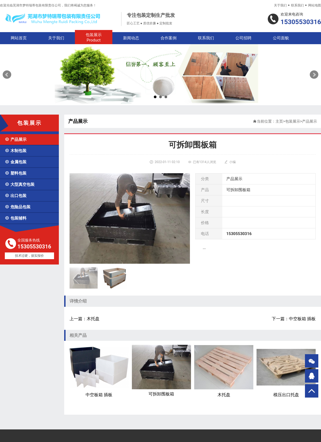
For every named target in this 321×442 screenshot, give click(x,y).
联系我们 (297, 5)
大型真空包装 (20, 184)
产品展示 (15, 139)
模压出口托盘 (286, 371)
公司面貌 (281, 38)
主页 (279, 121)
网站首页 (19, 38)
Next (314, 74)
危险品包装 (17, 207)
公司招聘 (243, 38)
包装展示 (93, 37)
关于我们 (280, 5)
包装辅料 (15, 218)
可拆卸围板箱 (161, 370)
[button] (183, 278)
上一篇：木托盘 (85, 318)
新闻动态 (131, 38)
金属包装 (15, 162)
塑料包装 (15, 173)
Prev (7, 74)
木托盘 (223, 371)
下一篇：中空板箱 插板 (294, 318)
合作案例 (168, 38)
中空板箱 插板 (99, 371)
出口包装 (15, 195)
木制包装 (15, 150)
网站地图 (314, 5)
